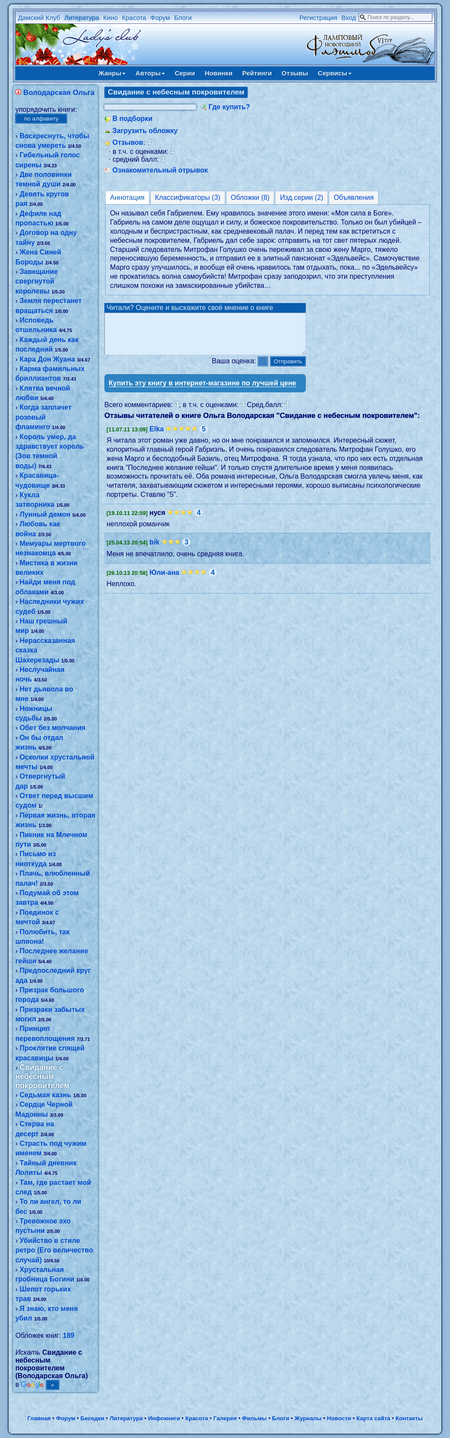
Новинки (219, 73)
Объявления (353, 197)
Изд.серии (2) (301, 197)
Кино (110, 17)
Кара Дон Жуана (47, 359)
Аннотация (127, 197)
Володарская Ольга (58, 92)
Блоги (183, 17)
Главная (39, 1418)
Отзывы (295, 73)
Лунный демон (44, 514)
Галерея (225, 1418)
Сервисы (335, 73)
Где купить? (229, 107)
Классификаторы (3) (187, 197)
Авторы (150, 73)
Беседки (92, 1418)
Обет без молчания (52, 727)
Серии (185, 73)
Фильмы (254, 1418)
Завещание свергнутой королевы (36, 281)
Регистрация (318, 17)
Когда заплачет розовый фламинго (43, 417)
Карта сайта (373, 1418)
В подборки (132, 118)
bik (154, 550)
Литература (81, 17)
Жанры (112, 73)
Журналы (308, 1418)
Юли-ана (164, 580)
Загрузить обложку (145, 130)
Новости (339, 1418)
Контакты (409, 1418)
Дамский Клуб (39, 17)
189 (68, 1335)
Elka (156, 436)
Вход (348, 17)
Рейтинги (257, 73)
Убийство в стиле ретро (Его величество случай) (54, 1250)
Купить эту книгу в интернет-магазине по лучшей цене (202, 391)
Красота (134, 17)
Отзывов (127, 142)
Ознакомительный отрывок (159, 170)
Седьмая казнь (45, 1095)
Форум (160, 17)
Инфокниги (164, 1418)
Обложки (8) (250, 197)
